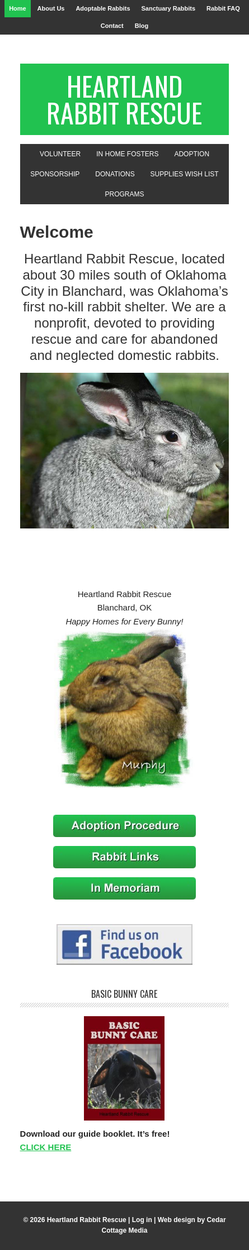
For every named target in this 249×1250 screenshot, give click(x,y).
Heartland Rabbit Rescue (124, 99)
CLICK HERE (46, 1147)
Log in (142, 1220)
